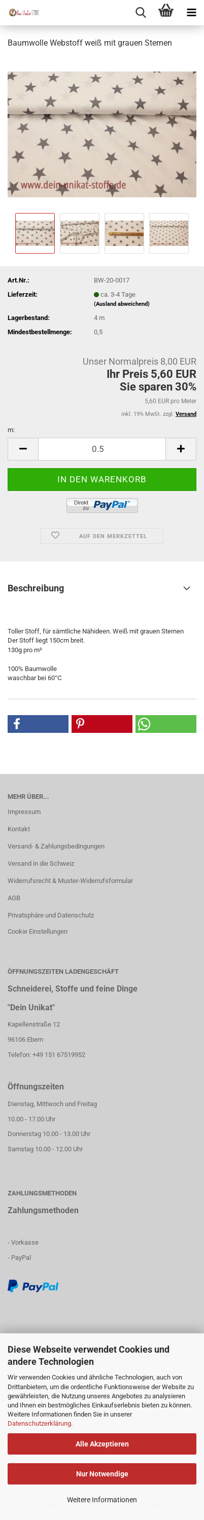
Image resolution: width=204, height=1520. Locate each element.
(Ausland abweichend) (122, 304)
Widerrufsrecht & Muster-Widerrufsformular (70, 881)
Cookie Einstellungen (37, 931)
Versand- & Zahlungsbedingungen (56, 846)
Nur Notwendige (102, 1474)
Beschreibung (36, 588)
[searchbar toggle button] (140, 12)
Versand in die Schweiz (41, 863)
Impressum (24, 812)
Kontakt (19, 829)
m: (11, 430)
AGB (14, 898)
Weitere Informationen (102, 1500)
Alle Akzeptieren (102, 1444)
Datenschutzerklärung (39, 1423)
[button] (38, 724)
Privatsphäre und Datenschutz (51, 915)
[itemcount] (102, 449)
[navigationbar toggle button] (191, 12)
